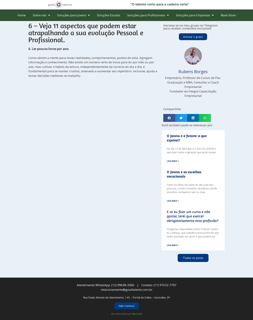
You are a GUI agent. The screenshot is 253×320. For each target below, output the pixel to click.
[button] (169, 118)
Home (21, 15)
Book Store (228, 15)
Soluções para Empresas (195, 15)
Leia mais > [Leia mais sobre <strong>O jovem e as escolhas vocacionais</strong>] (173, 200)
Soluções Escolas (108, 15)
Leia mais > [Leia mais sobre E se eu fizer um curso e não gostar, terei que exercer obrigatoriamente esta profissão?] (173, 245)
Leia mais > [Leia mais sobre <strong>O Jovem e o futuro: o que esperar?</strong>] (173, 161)
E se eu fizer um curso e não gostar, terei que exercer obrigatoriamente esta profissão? (192, 216)
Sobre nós (41, 15)
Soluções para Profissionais (148, 15)
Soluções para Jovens (73, 15)
